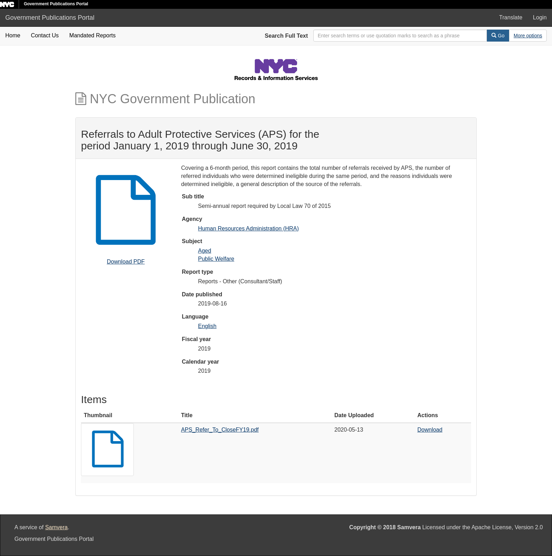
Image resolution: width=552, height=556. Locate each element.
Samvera (56, 527)
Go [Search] (497, 35)
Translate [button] (510, 17)
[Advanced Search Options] (528, 36)
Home (12, 35)
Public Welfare (216, 259)
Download (430, 430)
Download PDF (126, 262)
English (207, 326)
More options (528, 35)
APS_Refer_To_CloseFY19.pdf (220, 430)
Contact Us (45, 35)
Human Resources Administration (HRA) (248, 228)
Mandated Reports (92, 35)
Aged (204, 251)
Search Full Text (286, 36)
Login (540, 17)
